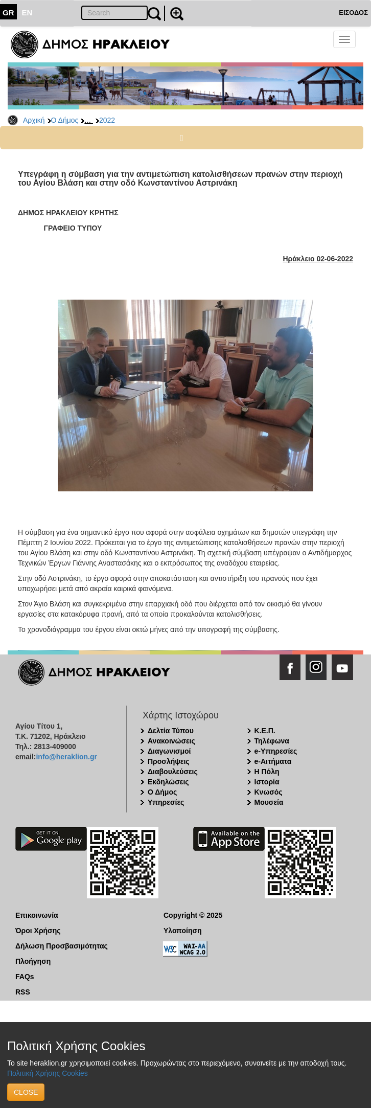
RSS (22, 992)
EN (27, 12)
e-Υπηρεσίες (275, 751)
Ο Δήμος (65, 120)
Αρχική (34, 120)
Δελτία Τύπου (171, 731)
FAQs (24, 977)
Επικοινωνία (36, 915)
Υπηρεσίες (166, 802)
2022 (107, 120)
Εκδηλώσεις (168, 782)
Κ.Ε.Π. (264, 731)
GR (8, 12)
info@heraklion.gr (66, 757)
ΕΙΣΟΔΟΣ (353, 12)
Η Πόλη (267, 771)
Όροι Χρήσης (38, 930)
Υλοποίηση (183, 930)
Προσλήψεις (169, 761)
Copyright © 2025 (193, 915)
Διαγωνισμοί (169, 751)
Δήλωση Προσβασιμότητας (61, 946)
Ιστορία (267, 782)
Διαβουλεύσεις (173, 771)
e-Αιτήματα (273, 761)
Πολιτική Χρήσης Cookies (47, 1073)
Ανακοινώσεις (171, 741)
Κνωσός (268, 792)
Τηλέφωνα (271, 741)
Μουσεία (269, 802)
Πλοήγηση (33, 961)
